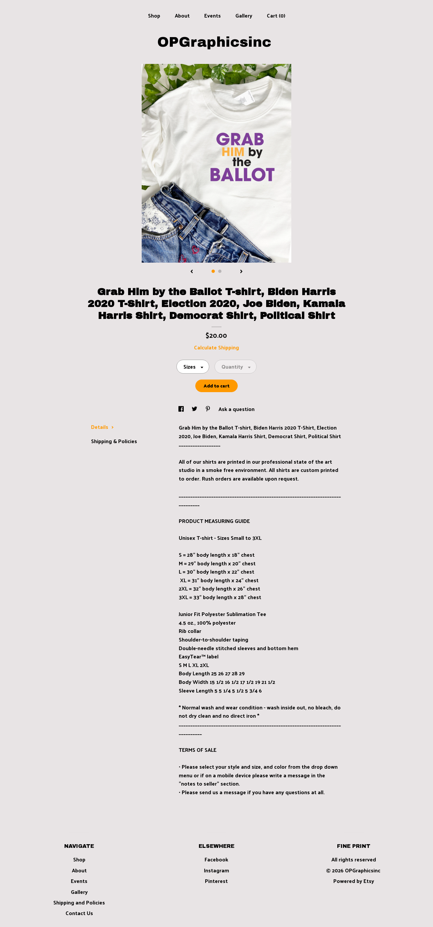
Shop (154, 15)
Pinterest (216, 881)
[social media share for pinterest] (208, 409)
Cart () (276, 15)
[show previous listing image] (191, 272)
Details (102, 427)
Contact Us (79, 913)
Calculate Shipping (216, 347)
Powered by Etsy (353, 881)
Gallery (243, 15)
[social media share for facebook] (181, 409)
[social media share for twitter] (195, 409)
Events (212, 15)
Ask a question (236, 409)
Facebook (216, 859)
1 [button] (213, 271)
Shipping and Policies (79, 902)
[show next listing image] (241, 272)
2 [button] (219, 271)
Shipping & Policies (114, 441)
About (182, 15)
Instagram (216, 870)
